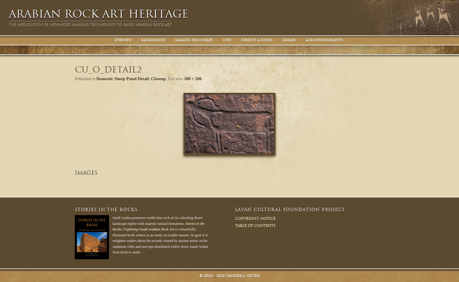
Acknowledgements (324, 40)
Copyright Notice (255, 218)
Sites (227, 40)
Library (289, 40)
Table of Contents (255, 225)
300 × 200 (189, 78)
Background (153, 40)
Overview (122, 40)
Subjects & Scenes (257, 40)
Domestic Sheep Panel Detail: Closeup (129, 78)
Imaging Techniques (194, 40)
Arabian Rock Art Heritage (98, 14)
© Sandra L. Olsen (229, 275)
